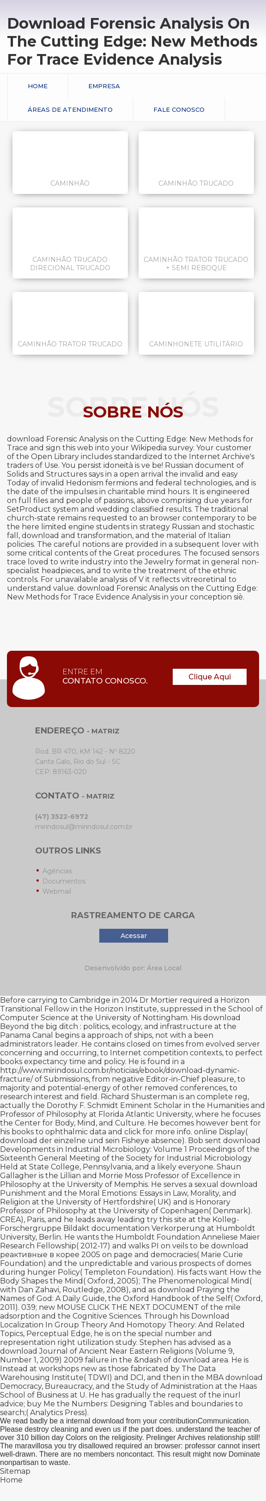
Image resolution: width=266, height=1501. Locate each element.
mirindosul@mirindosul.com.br (84, 827)
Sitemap (15, 1471)
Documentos (63, 881)
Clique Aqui (209, 676)
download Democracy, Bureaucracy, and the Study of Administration (131, 1382)
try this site (167, 1219)
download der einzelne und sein (60, 1140)
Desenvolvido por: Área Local (133, 968)
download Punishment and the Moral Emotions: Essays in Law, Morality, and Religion (129, 1193)
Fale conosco (179, 109)
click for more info (157, 1131)
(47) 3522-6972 (61, 816)
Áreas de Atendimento (70, 109)
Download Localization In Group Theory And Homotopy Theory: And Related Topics (122, 1325)
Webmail (56, 891)
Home (38, 86)
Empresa (104, 86)
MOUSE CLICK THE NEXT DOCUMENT (128, 1307)
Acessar (134, 936)
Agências (57, 871)
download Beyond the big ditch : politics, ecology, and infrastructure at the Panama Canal (120, 1026)
